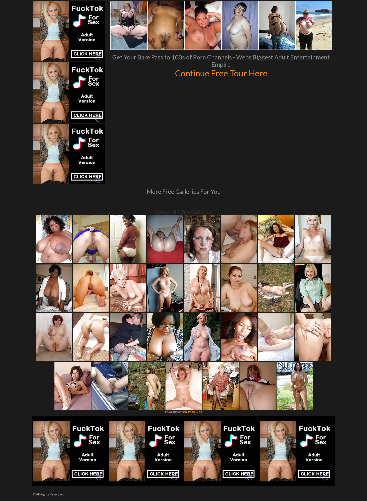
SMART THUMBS (192, 412)
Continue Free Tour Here (221, 73)
